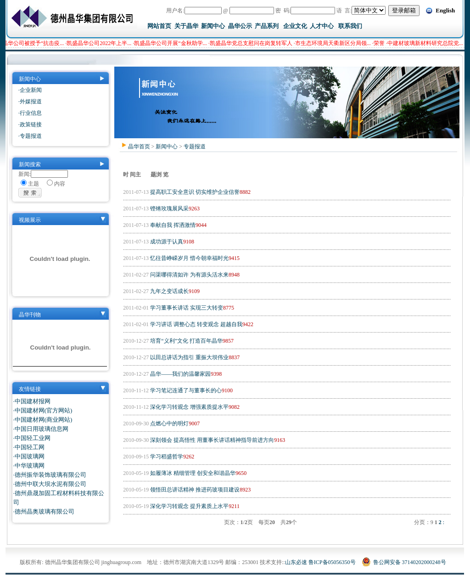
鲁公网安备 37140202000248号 (404, 562)
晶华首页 (139, 146)
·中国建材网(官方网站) (43, 410)
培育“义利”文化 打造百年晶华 (186, 341)
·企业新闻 (30, 90)
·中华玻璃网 (29, 465)
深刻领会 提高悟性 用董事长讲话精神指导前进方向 (211, 440)
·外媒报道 (30, 101)
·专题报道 (30, 136)
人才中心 (322, 26)
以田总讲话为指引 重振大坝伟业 (189, 357)
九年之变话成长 (169, 291)
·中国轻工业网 (31, 438)
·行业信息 (30, 113)
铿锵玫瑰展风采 (169, 208)
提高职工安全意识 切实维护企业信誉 (194, 192)
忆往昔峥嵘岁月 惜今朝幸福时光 (189, 258)
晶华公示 (240, 26)
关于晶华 (186, 26)
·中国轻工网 (29, 447)
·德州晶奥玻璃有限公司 (43, 511)
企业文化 (295, 26)
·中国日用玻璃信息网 (40, 428)
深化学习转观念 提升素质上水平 (189, 506)
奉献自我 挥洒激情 (172, 225)
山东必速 (296, 562)
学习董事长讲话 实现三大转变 (186, 308)
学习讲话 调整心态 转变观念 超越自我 (195, 324)
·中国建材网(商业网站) (43, 419)
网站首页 (159, 26)
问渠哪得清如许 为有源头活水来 (189, 274)
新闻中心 (213, 26)
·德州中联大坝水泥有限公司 (49, 483)
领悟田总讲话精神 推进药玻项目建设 (194, 489)
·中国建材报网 (31, 401)
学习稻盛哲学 (166, 456)
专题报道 (195, 146)
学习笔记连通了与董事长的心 (185, 390)
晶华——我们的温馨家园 (180, 374)
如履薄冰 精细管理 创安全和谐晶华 (192, 473)
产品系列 (267, 26)
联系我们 (350, 26)
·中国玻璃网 (29, 456)
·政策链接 (30, 124)
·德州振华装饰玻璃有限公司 (49, 474)
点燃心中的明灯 (169, 423)
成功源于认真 (166, 241)
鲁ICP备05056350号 (332, 562)
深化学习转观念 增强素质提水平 (189, 407)
